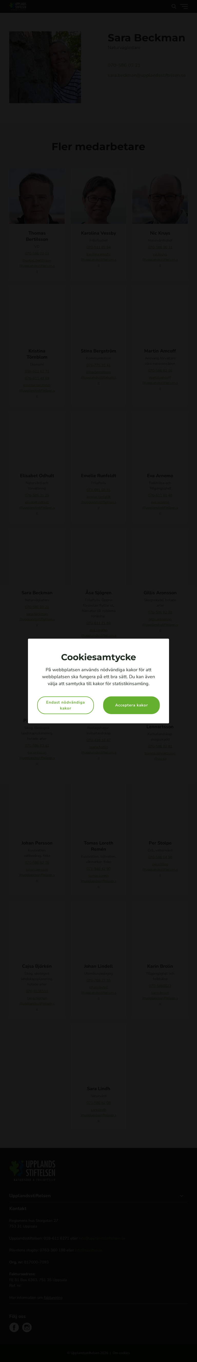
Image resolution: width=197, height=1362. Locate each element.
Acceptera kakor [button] (131, 705)
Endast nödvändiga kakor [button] (65, 705)
